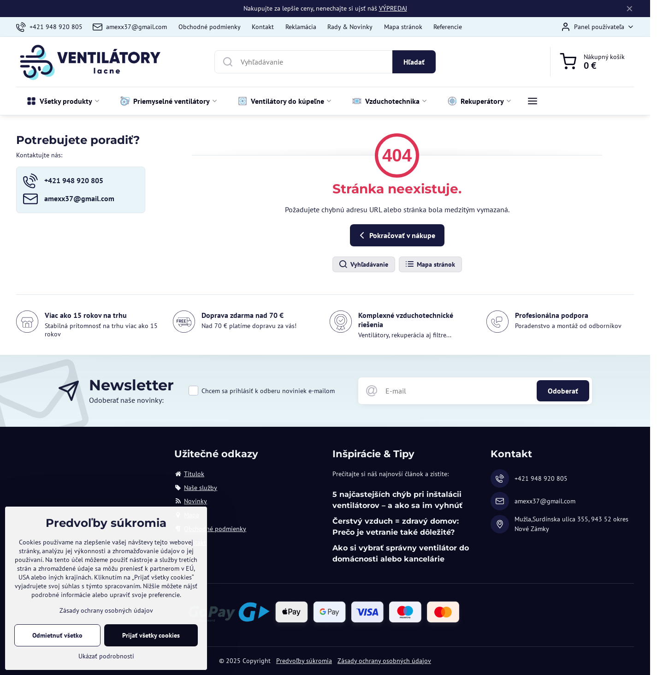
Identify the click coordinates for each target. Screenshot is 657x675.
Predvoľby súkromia (304, 661)
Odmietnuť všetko (57, 643)
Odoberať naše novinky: (126, 400)
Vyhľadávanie (363, 264)
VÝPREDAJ (393, 8)
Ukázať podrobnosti (106, 664)
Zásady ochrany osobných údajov (384, 661)
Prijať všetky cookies (151, 643)
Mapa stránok (430, 264)
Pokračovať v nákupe (395, 235)
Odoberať (563, 390)
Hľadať (414, 61)
